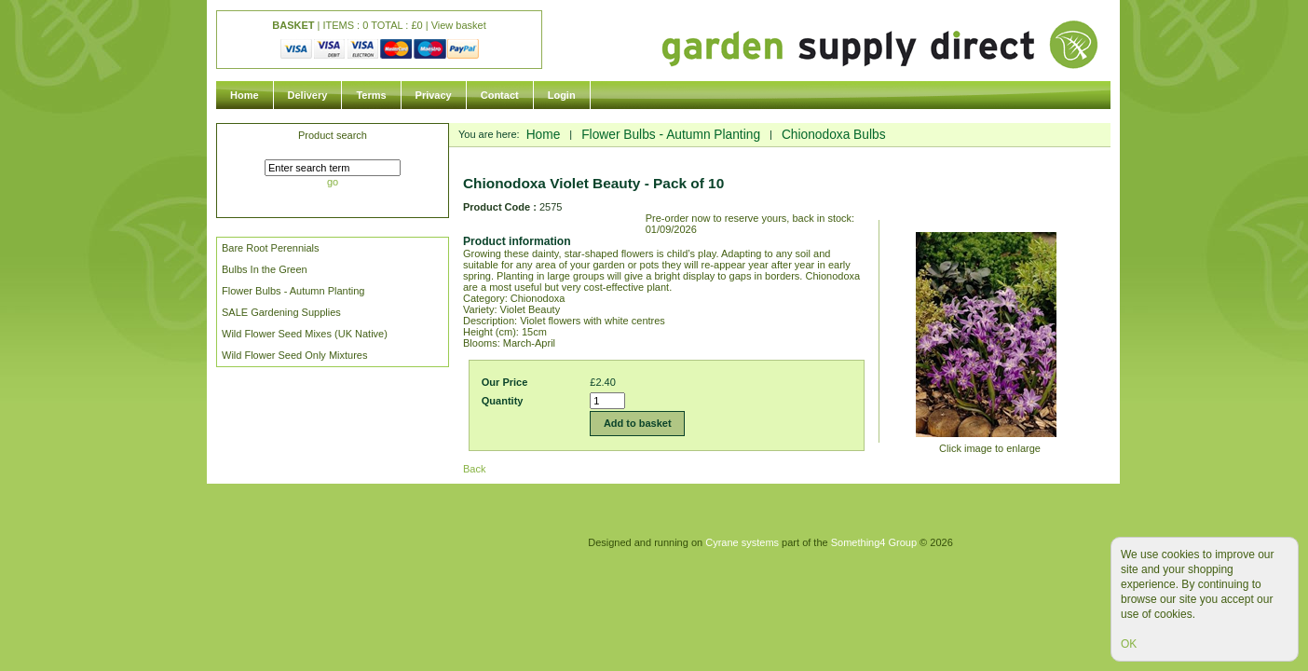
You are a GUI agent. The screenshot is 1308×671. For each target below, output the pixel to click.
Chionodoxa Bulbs (834, 135)
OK (1129, 643)
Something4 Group (874, 542)
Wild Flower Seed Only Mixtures (295, 355)
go (332, 181)
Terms (371, 95)
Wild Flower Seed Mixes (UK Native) (305, 333)
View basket (458, 25)
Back (474, 468)
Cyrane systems (742, 542)
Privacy (434, 95)
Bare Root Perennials (271, 247)
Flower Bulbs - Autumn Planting (293, 290)
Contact (500, 95)
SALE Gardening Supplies (281, 312)
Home (244, 95)
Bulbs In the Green (264, 269)
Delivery (308, 95)
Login (562, 95)
